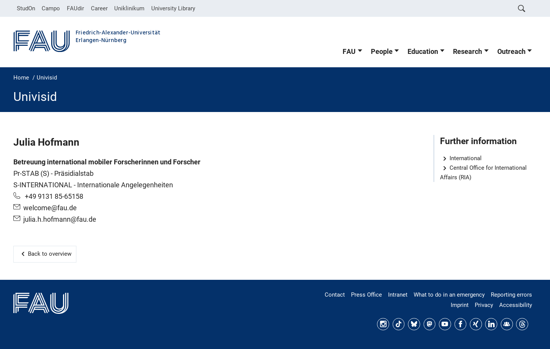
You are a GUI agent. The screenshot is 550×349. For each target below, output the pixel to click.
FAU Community (507, 324)
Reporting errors (511, 294)
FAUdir (75, 8)
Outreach (511, 51)
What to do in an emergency (449, 294)
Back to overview (49, 253)
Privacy (484, 305)
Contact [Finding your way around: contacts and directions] (335, 294)
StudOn (26, 8)
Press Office (366, 294)
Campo (51, 8)
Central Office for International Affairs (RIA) (483, 172)
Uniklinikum (129, 8)
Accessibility (515, 305)
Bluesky (414, 324)
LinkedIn (491, 324)
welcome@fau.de (50, 208)
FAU (349, 51)
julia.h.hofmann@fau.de (59, 219)
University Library (173, 8)
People (382, 51)
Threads (522, 324)
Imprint (460, 305)
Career (99, 8)
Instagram (383, 324)
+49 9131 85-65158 (53, 196)
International (466, 158)
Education (423, 51)
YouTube (445, 324)
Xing (476, 324)
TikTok (399, 324)
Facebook (461, 324)
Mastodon (430, 324)
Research (467, 51)
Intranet (398, 294)
